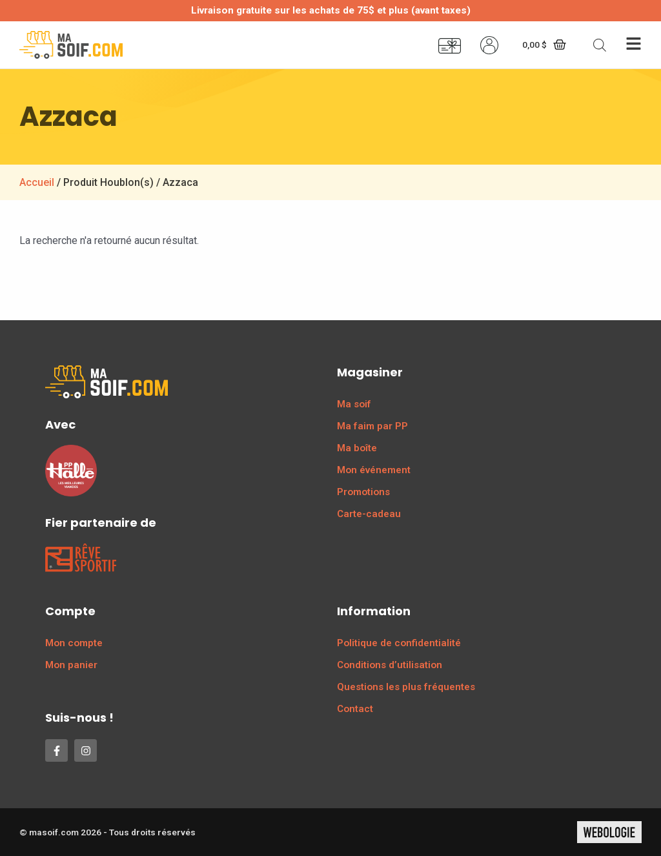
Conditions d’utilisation (389, 665)
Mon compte (74, 643)
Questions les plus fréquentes (406, 687)
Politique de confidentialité (399, 643)
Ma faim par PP (372, 426)
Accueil (36, 182)
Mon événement (374, 470)
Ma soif (354, 404)
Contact (355, 709)
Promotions (363, 492)
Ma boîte (357, 448)
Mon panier (71, 665)
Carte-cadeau (369, 514)
